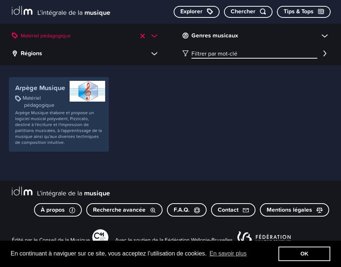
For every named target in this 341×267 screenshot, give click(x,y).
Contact (233, 209)
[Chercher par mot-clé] (248, 12)
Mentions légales (294, 209)
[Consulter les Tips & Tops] (304, 12)
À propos (58, 209)
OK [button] (304, 254)
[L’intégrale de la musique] (61, 11)
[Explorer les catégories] (197, 12)
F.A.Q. (187, 209)
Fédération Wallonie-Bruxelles (199, 239)
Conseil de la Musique (64, 239)
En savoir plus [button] (228, 253)
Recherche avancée (124, 209)
